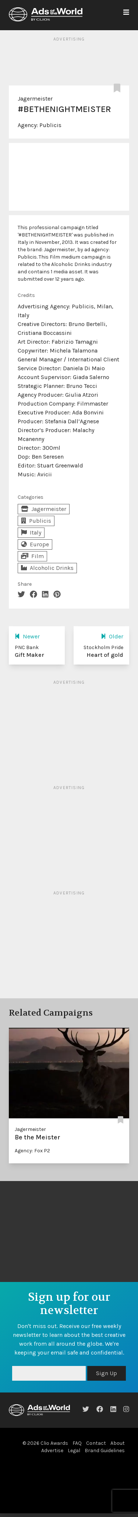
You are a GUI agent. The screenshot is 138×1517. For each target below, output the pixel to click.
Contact (96, 1443)
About (117, 1443)
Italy (31, 532)
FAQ (77, 1443)
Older (112, 636)
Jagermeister (35, 98)
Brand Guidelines (105, 1450)
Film (32, 556)
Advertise (52, 1450)
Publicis (50, 125)
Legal (74, 1450)
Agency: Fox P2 (32, 1151)
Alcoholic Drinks (47, 567)
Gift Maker (29, 654)
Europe (35, 544)
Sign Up (106, 1373)
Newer (27, 636)
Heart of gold (104, 654)
